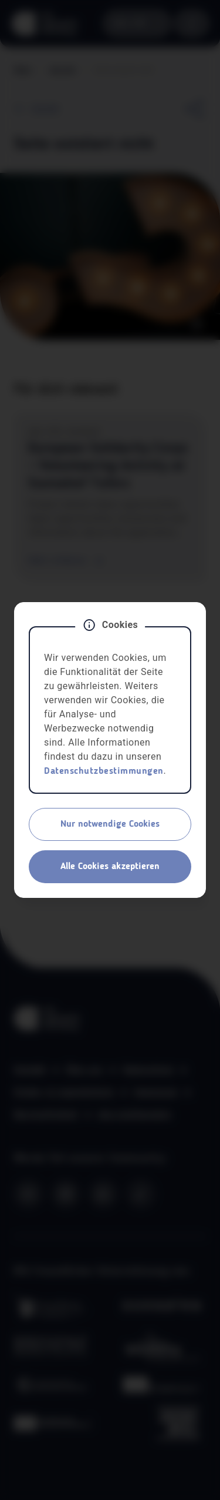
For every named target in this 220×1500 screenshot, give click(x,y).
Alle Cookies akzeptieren (110, 866)
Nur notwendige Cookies (110, 824)
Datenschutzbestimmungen (104, 771)
